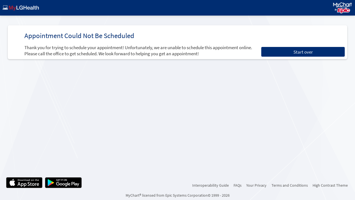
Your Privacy (256, 185)
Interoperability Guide (210, 185)
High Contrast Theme (330, 185)
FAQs (238, 185)
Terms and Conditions (290, 185)
